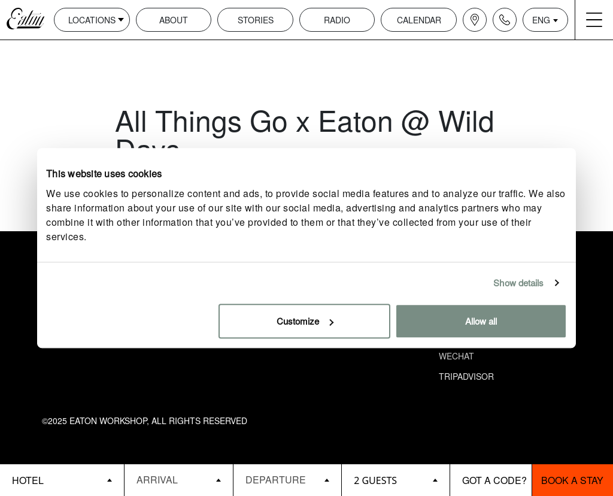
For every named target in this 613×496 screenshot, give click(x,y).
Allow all (481, 320)
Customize (305, 320)
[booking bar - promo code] (490, 480)
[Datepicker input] (178, 479)
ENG (541, 20)
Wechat (456, 356)
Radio (337, 20)
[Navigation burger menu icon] (594, 20)
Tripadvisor (466, 376)
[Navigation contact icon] (505, 20)
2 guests (375, 480)
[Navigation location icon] (475, 20)
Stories (256, 20)
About (173, 20)
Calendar (419, 20)
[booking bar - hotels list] (62, 480)
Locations (92, 20)
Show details (518, 282)
